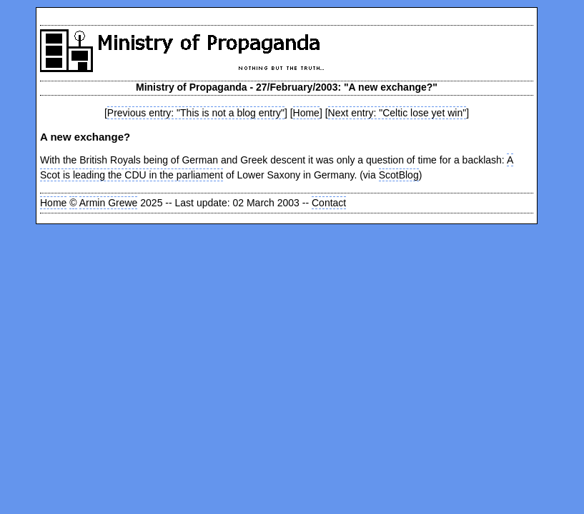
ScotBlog (399, 175)
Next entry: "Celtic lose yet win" (397, 113)
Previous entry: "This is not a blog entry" (195, 113)
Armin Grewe (108, 202)
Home (306, 113)
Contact (329, 202)
